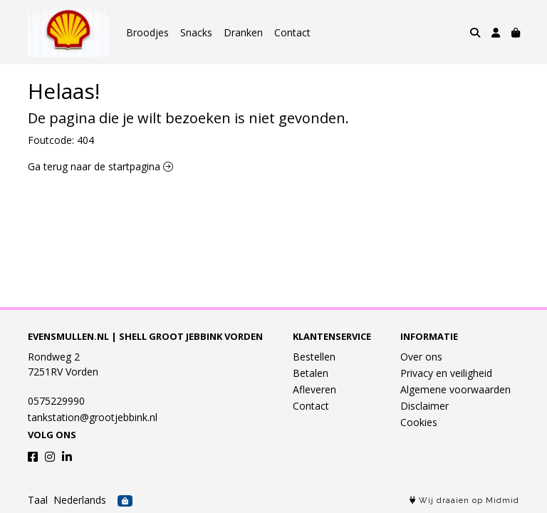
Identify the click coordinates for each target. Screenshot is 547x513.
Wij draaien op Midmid (464, 500)
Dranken (243, 32)
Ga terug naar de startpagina (100, 166)
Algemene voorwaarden (455, 389)
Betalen (310, 373)
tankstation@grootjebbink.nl (92, 417)
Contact (292, 32)
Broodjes (147, 32)
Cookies (418, 422)
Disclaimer (424, 406)
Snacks (196, 32)
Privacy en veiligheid (446, 373)
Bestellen (314, 356)
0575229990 (56, 401)
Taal (38, 500)
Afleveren (314, 389)
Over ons (421, 356)
